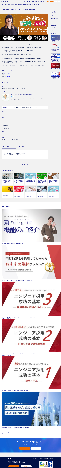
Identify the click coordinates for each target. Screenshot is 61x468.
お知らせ (33, 1)
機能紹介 (53, 15)
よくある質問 (51, 458)
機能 (36, 458)
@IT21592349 (7, 76)
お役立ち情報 (7, 4)
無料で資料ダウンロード (24, 448)
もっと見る (8, 432)
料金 (29, 1)
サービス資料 (53, 27)
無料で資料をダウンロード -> (14, 466)
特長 (24, 1)
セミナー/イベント (13, 4)
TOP (2, 4)
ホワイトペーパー (54, 30)
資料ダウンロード (49, 1)
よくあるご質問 (42, 1)
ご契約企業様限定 (54, 20)
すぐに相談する (36, 448)
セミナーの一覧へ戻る (24, 164)
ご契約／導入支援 (54, 12)
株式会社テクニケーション (7, 73)
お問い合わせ (57, 1)
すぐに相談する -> (26, 466)
